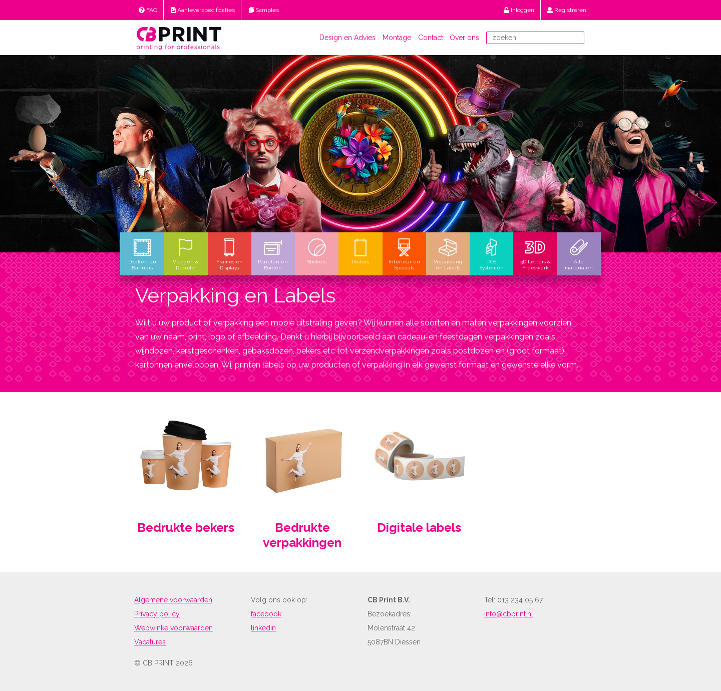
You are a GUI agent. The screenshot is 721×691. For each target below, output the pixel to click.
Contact (430, 38)
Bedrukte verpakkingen (302, 535)
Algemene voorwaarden (173, 600)
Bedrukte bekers (185, 527)
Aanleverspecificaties (203, 10)
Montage (397, 38)
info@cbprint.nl (508, 614)
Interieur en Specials (404, 253)
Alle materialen (579, 253)
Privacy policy (157, 614)
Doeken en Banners (142, 253)
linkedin (263, 628)
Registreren (566, 10)
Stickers (317, 250)
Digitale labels (419, 527)
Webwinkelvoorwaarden (173, 628)
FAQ (148, 10)
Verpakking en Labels (448, 253)
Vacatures (150, 642)
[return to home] (179, 37)
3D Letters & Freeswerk (535, 253)
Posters (360, 250)
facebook (266, 614)
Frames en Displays (229, 253)
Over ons (464, 38)
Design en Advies (347, 38)
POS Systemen (492, 253)
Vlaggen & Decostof (186, 253)
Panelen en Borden (273, 253)
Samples (264, 10)
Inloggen (519, 10)
